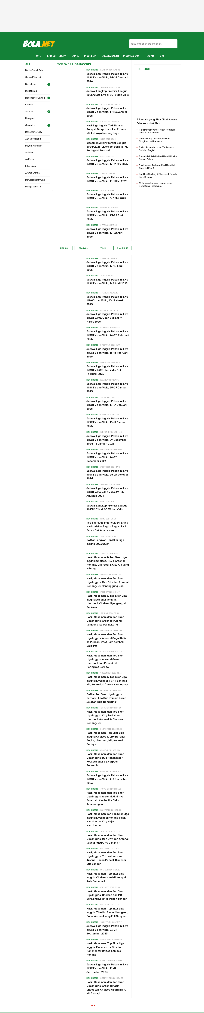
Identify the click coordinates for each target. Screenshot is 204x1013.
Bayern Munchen (33, 145)
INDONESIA (90, 56)
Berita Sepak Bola (34, 70)
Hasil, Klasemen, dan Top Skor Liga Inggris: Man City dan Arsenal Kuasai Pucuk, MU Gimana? (107, 839)
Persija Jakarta (33, 186)
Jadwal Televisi (33, 77)
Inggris (64, 248)
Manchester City (33, 132)
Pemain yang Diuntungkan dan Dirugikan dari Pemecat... (154, 140)
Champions (122, 248)
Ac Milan (29, 152)
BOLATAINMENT (110, 56)
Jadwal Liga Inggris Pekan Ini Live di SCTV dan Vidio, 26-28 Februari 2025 (107, 335)
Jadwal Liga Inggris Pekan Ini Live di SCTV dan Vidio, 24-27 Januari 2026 (107, 77)
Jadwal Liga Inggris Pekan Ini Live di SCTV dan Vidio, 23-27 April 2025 (107, 215)
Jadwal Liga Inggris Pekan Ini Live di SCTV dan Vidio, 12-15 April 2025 (107, 266)
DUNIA (75, 56)
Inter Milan (30, 166)
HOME (38, 56)
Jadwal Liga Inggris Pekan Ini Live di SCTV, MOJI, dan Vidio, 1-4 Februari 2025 (107, 370)
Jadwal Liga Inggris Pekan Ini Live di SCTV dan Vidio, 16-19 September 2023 (107, 968)
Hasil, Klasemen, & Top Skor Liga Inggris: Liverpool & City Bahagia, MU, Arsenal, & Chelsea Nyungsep (107, 680)
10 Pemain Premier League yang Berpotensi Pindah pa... (155, 184)
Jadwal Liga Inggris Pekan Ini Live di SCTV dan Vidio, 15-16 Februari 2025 (107, 353)
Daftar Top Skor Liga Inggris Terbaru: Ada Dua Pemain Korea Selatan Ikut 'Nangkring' (106, 698)
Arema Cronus (32, 173)
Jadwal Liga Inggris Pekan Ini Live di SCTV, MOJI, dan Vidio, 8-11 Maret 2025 (107, 318)
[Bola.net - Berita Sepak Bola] (39, 43)
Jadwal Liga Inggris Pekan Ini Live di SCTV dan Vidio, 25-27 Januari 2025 (107, 387)
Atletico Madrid (33, 138)
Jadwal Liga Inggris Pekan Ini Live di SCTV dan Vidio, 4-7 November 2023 (107, 779)
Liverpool (29, 118)
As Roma (29, 159)
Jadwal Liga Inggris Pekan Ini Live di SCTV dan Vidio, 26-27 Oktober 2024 (107, 474)
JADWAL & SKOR (131, 56)
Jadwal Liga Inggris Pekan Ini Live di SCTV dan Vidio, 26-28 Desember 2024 (107, 457)
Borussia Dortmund (35, 180)
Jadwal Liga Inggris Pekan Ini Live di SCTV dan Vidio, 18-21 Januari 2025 (107, 405)
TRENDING (50, 56)
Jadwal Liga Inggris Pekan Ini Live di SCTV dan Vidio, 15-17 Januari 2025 (107, 422)
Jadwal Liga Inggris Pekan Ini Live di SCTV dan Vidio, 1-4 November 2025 (107, 112)
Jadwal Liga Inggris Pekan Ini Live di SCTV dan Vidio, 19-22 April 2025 (107, 233)
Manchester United (35, 98)
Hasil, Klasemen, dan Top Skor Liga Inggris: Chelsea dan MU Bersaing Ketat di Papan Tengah (106, 895)
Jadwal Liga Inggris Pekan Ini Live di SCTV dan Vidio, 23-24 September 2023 (107, 930)
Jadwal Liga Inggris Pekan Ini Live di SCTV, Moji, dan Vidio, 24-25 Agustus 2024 (107, 492)
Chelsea (29, 104)
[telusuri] (149, 44)
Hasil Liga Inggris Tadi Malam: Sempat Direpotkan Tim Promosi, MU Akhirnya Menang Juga (107, 129)
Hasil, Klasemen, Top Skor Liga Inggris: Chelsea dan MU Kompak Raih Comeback (106, 877)
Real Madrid (31, 91)
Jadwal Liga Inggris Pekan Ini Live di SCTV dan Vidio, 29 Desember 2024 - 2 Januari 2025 (107, 440)
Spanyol (83, 248)
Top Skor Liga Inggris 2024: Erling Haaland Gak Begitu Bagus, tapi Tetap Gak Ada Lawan (107, 526)
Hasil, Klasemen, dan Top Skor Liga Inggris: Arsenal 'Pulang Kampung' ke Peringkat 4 (105, 621)
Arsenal (29, 111)
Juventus (30, 125)
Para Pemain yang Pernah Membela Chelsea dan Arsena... (157, 131)
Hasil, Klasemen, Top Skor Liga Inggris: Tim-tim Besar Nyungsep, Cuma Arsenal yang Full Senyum (107, 912)
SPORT (163, 56)
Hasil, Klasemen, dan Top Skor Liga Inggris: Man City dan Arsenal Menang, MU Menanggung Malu (107, 582)
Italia (103, 248)
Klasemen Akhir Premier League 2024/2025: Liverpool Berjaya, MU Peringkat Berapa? (107, 146)
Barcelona (30, 84)
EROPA (62, 56)
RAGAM (150, 56)
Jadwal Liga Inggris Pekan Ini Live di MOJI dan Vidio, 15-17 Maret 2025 (107, 300)
